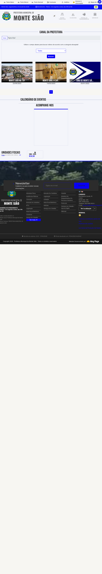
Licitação (46, 199)
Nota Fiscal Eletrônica (32, 211)
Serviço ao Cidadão (32, 217)
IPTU (27, 205)
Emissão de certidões (32, 202)
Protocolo (64, 203)
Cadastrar (81, 186)
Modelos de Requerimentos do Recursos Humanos (67, 198)
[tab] (54, 16)
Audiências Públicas (32, 196)
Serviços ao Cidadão (50, 208)
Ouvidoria (29, 214)
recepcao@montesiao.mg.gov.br (92, 205)
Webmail (63, 211)
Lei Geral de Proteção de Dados (90, 228)
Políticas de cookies (86, 224)
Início (4, 38)
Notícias (46, 205)
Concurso (29, 199)
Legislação (29, 208)
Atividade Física (31, 193)
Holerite (63, 193)
